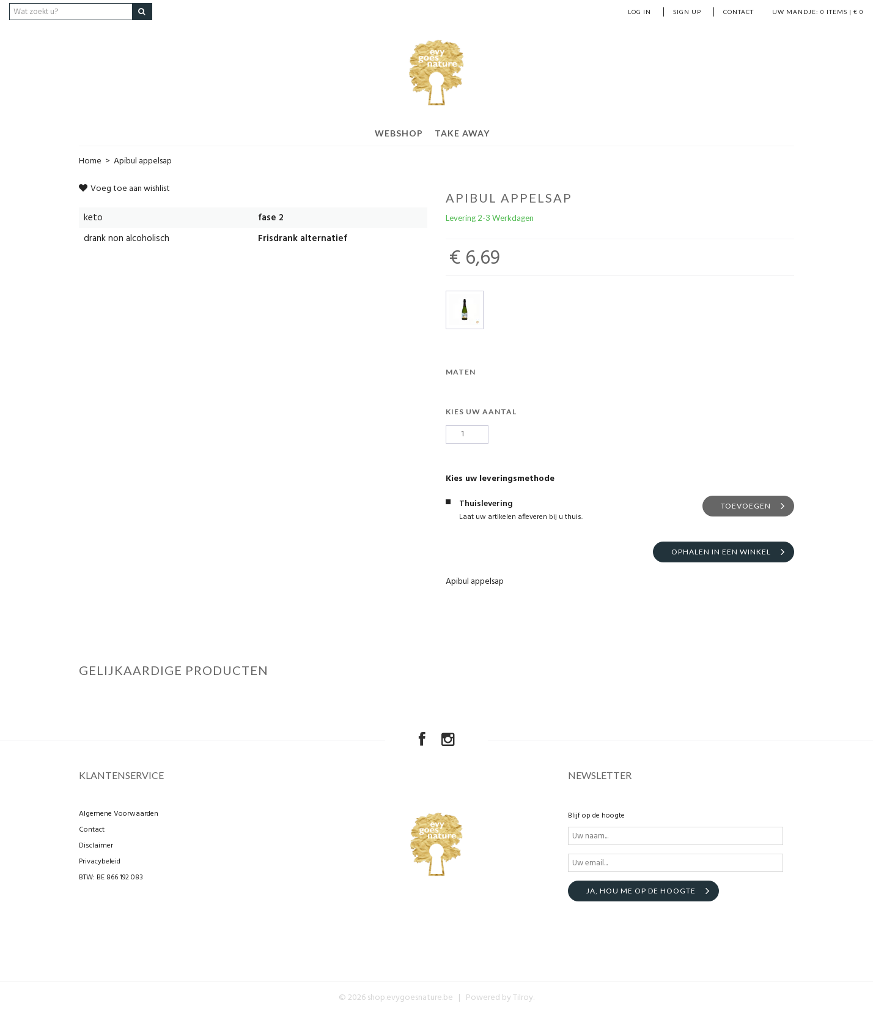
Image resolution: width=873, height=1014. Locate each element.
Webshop (399, 133)
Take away (462, 133)
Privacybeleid (99, 862)
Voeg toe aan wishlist (124, 189)
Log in (639, 11)
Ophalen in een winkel (721, 551)
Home (90, 161)
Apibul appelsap (143, 161)
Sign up (687, 11)
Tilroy (523, 998)
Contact (738, 11)
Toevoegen (746, 505)
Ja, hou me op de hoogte (641, 890)
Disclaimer (96, 846)
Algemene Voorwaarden (118, 814)
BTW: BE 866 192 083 (111, 877)
